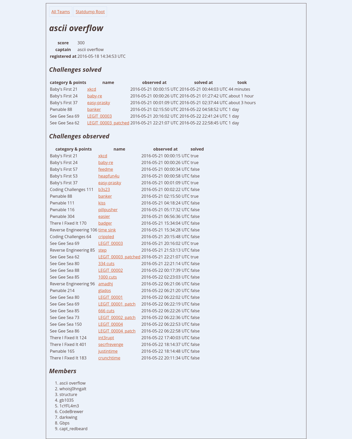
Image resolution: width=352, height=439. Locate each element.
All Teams (61, 12)
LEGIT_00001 (110, 297)
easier (104, 216)
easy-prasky (98, 102)
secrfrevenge (110, 344)
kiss (102, 203)
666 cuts (106, 311)
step (102, 250)
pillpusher (108, 210)
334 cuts (106, 263)
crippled (106, 236)
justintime (108, 351)
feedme (105, 169)
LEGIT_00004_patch (117, 331)
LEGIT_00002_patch (117, 317)
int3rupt (106, 338)
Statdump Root (90, 12)
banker (94, 109)
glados (104, 290)
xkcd (91, 89)
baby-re (94, 96)
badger (105, 223)
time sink (107, 230)
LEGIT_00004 (110, 324)
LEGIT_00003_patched (108, 123)
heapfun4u (108, 176)
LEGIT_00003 (99, 116)
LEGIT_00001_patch (117, 304)
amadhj (105, 284)
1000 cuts (107, 277)
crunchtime (109, 358)
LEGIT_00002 (110, 270)
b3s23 (104, 189)
